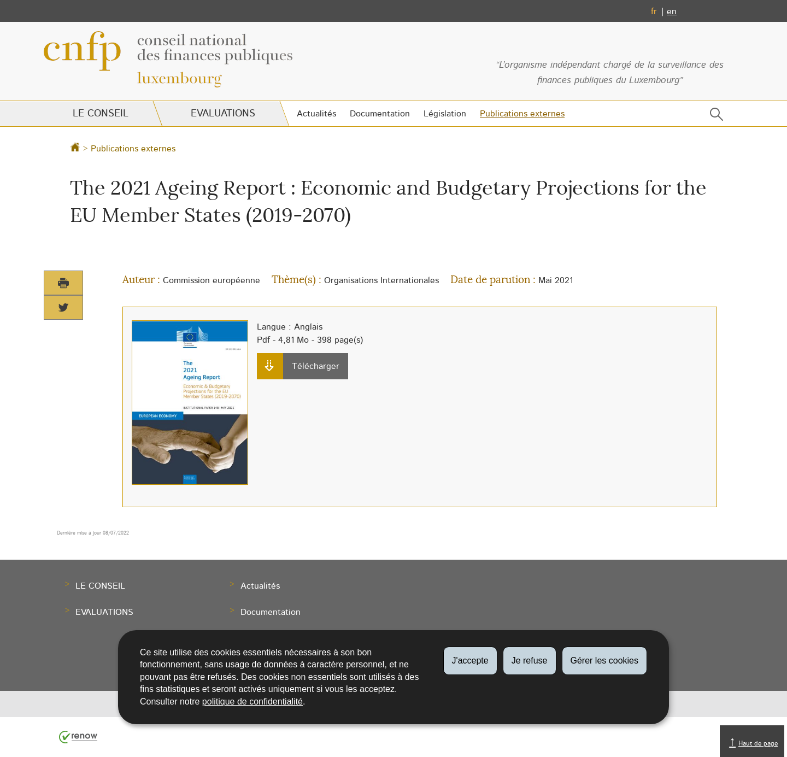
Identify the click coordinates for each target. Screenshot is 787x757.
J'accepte (470, 660)
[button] (714, 116)
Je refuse (530, 660)
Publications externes (522, 113)
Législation (445, 113)
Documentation (380, 113)
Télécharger (301, 366)
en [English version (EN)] (672, 11)
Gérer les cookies (605, 660)
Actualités (316, 113)
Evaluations (222, 114)
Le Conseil (100, 114)
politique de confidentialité (252, 701)
